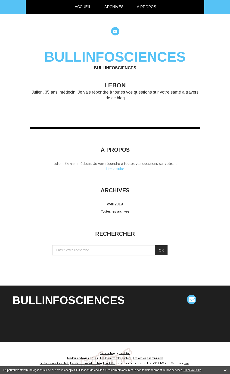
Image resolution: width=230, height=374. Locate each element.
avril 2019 (115, 204)
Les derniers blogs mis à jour (82, 358)
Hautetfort (124, 353)
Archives (114, 7)
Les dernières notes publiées (115, 358)
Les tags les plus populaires (148, 358)
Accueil (83, 7)
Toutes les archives (115, 211)
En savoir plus (192, 370)
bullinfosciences (115, 57)
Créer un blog (107, 353)
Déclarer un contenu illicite (54, 363)
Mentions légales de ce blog (86, 363)
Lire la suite (115, 169)
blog (186, 363)
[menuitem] (83, 7)
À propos (146, 7)
